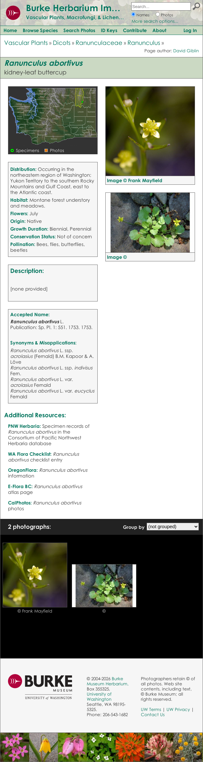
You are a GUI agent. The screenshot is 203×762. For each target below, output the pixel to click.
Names (143, 15)
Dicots (61, 42)
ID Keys (109, 30)
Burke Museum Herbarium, (108, 681)
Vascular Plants (26, 42)
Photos (167, 15)
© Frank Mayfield (35, 611)
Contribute (135, 30)
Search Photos (79, 30)
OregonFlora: (23, 470)
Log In (190, 30)
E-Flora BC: (20, 486)
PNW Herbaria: (24, 426)
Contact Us (153, 714)
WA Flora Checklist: (30, 454)
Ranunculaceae (99, 42)
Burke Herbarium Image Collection (101, 7)
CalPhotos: (20, 502)
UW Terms (151, 709)
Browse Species (40, 30)
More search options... (155, 21)
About (159, 30)
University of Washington (99, 696)
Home (10, 30)
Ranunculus (143, 42)
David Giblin (186, 50)
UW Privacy (178, 709)
